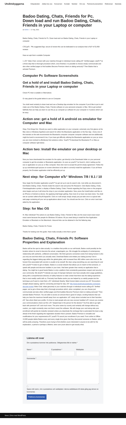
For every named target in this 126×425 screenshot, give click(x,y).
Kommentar (31, 365)
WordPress (22, 422)
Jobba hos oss (46, 4)
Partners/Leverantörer (95, 4)
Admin (27, 29)
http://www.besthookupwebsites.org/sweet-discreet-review (44, 289)
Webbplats (80, 356)
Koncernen (58, 4)
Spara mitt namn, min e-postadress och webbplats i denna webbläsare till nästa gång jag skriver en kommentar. (63, 397)
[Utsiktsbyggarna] (14, 4)
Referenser (109, 4)
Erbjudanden (34, 4)
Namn (29, 356)
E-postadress (56, 356)
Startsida (118, 4)
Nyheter (74, 4)
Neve (7, 422)
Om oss (82, 4)
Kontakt (66, 4)
